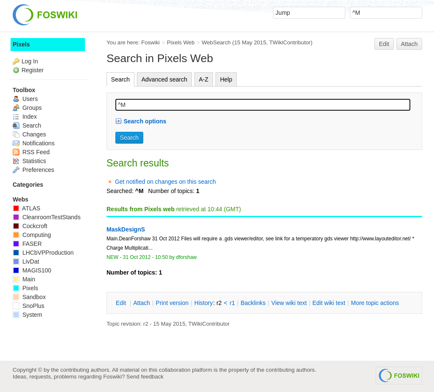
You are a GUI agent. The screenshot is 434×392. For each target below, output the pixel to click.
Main (24, 279)
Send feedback (145, 376)
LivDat (26, 261)
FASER (27, 243)
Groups (27, 107)
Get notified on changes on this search (165, 181)
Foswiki (150, 42)
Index (25, 116)
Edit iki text (328, 302)
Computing (32, 234)
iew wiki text (289, 302)
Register (33, 70)
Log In (30, 61)
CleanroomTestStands (47, 217)
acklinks (252, 302)
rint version (172, 302)
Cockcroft (30, 226)
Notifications (34, 143)
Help (226, 79)
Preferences (33, 169)
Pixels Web (181, 42)
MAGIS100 (32, 270)
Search (120, 79)
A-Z (204, 79)
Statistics (29, 161)
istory (203, 302)
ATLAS (26, 208)
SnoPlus (28, 305)
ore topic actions (375, 302)
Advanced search (164, 79)
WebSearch (216, 42)
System (27, 314)
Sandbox (29, 297)
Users (25, 98)
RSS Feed (31, 152)
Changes (29, 134)
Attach (409, 44)
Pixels (21, 44)
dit (122, 302)
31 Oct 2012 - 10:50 (145, 257)
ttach (141, 302)
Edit (384, 44)
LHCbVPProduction (43, 252)
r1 (232, 302)
